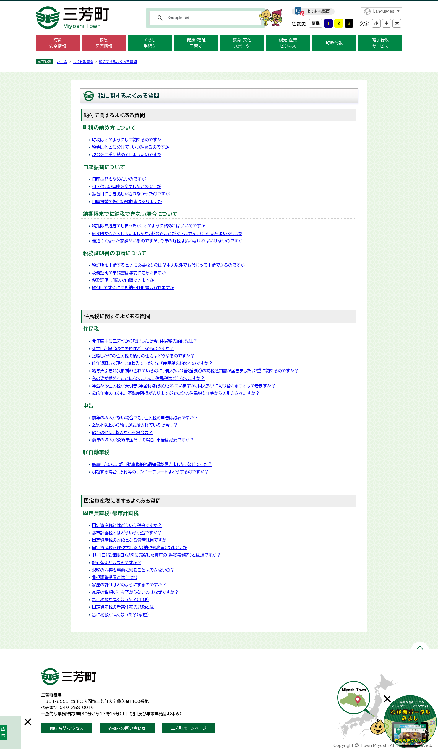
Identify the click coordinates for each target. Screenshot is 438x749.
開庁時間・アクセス (66, 728)
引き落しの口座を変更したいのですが (126, 186)
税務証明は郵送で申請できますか (123, 280)
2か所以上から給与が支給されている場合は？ (135, 425)
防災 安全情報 (57, 43)
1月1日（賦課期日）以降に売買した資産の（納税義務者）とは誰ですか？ (156, 555)
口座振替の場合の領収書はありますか (127, 201)
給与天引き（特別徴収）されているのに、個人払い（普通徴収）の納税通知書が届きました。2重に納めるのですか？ (195, 370)
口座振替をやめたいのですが (119, 179)
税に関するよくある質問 (118, 61)
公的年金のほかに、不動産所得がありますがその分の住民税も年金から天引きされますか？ (175, 393)
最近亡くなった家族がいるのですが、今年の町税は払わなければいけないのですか (167, 241)
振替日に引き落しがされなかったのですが (131, 194)
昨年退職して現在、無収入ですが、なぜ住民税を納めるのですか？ (152, 363)
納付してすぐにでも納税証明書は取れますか (133, 287)
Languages (384, 11)
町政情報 (334, 43)
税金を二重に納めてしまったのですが (126, 154)
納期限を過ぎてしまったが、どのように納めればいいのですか (148, 226)
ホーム (62, 61)
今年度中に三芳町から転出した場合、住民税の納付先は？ (144, 341)
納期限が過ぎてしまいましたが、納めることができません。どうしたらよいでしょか (167, 233)
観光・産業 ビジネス (288, 43)
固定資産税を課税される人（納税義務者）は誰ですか (139, 547)
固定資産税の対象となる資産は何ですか (129, 540)
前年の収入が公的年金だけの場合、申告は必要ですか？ (143, 440)
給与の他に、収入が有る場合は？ (122, 432)
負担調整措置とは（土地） (114, 577)
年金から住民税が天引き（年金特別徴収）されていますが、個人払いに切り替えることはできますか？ (183, 386)
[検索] (204, 18)
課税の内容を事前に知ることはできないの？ (133, 570)
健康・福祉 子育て (196, 43)
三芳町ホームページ (188, 728)
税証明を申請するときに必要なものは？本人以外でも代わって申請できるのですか (168, 265)
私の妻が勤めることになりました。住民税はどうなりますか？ (148, 378)
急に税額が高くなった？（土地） (120, 599)
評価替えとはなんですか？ (116, 562)
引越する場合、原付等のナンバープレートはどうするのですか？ (150, 472)
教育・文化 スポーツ (242, 43)
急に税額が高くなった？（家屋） (120, 614)
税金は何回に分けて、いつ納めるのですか (130, 147)
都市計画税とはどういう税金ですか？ (127, 532)
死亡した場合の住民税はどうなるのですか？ (133, 348)
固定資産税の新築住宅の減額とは (123, 607)
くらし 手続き (150, 43)
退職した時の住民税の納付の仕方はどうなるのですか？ (143, 356)
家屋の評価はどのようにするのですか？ (129, 585)
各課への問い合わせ (127, 728)
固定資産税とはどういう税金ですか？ (127, 525)
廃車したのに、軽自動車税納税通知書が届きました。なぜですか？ (152, 464)
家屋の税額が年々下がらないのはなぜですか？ (135, 592)
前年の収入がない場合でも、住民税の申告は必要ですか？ (145, 417)
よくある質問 (318, 11)
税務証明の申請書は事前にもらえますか (129, 273)
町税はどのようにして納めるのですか (126, 139)
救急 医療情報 (103, 43)
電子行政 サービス (380, 43)
